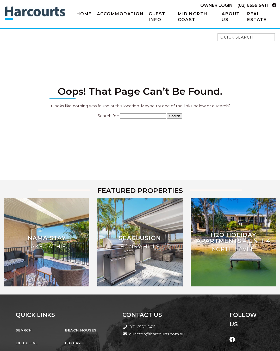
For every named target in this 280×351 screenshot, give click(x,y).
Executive (27, 343)
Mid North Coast (193, 16)
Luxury (73, 343)
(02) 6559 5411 (253, 5)
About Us (231, 16)
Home (84, 13)
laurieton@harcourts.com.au (156, 333)
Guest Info (157, 16)
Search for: (108, 115)
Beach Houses (81, 330)
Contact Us (142, 314)
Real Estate (256, 16)
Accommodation (120, 13)
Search (24, 330)
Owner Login (216, 5)
